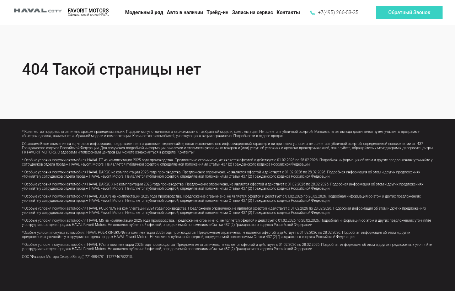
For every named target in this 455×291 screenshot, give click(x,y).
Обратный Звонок (409, 12)
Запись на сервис (252, 12)
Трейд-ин (218, 12)
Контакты (288, 12)
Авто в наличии (185, 12)
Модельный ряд (144, 12)
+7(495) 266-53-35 (334, 12)
